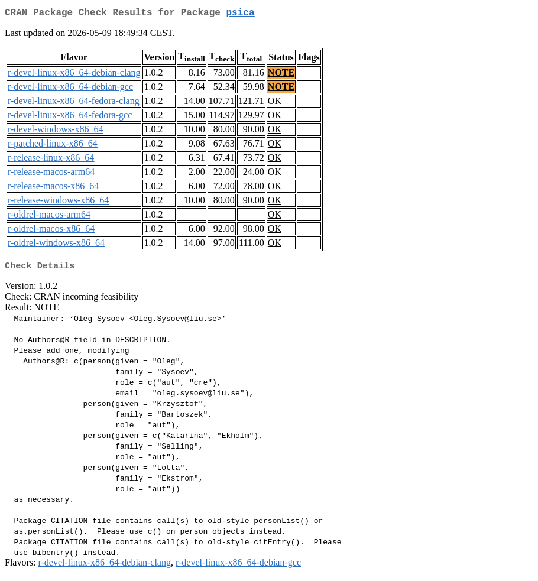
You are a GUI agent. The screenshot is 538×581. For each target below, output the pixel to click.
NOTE (281, 75)
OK (274, 103)
